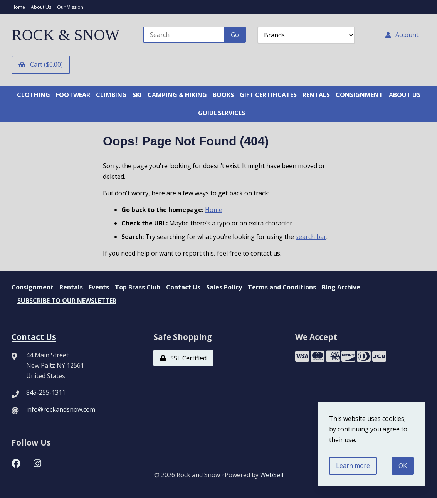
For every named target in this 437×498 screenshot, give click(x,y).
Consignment (33, 287)
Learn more (353, 465)
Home (18, 7)
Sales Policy (224, 287)
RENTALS (316, 95)
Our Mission (70, 7)
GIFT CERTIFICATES (268, 95)
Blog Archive (341, 287)
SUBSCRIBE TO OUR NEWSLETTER (66, 300)
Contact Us (183, 287)
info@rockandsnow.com (60, 409)
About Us (41, 7)
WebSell (271, 475)
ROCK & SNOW (65, 35)
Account (402, 34)
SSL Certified (183, 358)
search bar (311, 236)
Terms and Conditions (282, 287)
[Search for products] (184, 35)
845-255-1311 (46, 392)
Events (99, 287)
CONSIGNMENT (359, 95)
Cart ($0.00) (40, 64)
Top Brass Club (137, 287)
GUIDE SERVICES (221, 113)
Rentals (71, 287)
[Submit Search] (235, 35)
